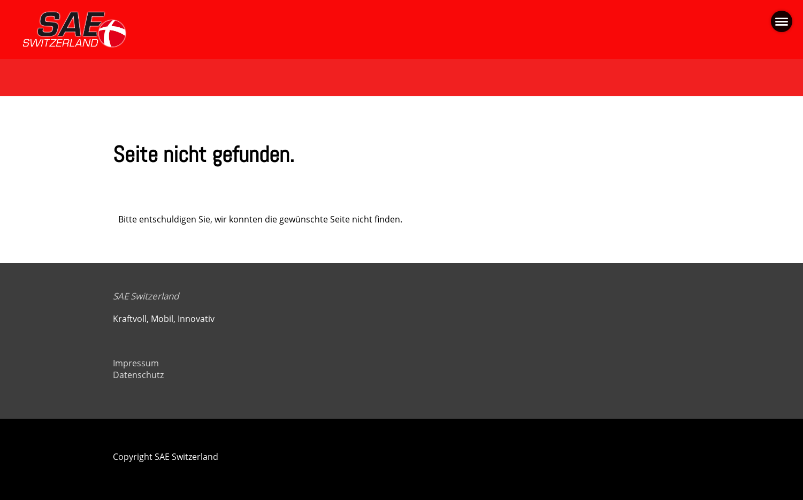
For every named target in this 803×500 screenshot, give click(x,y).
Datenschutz (138, 375)
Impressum (136, 363)
